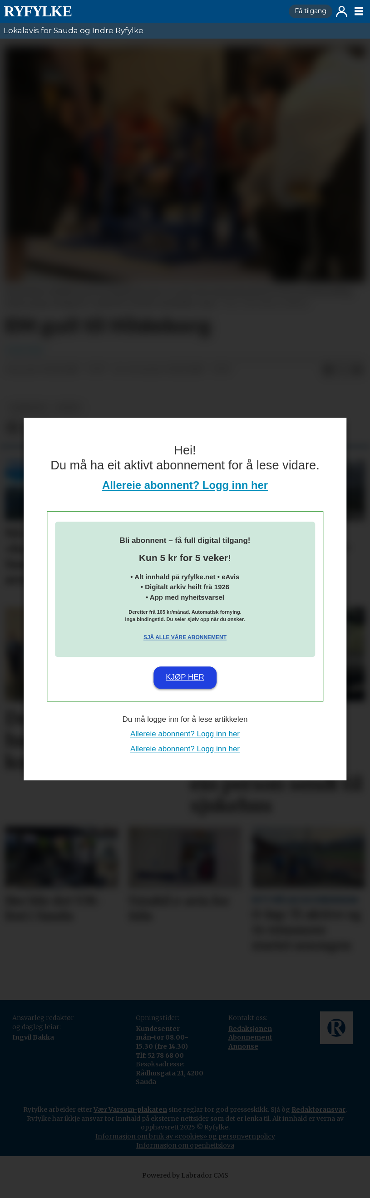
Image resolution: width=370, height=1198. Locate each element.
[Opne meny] (358, 11)
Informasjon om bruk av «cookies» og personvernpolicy (185, 1145)
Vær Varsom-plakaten (130, 1118)
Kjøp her (185, 677)
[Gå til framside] (142, 11)
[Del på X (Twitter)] (343, 379)
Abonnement (250, 1046)
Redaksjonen (250, 1038)
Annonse (243, 1055)
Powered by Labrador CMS (185, 1184)
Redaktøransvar (318, 1118)
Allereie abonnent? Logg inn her (185, 485)
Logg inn (341, 11)
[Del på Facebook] (328, 379)
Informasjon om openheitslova (185, 1154)
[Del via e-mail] (357, 379)
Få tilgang (310, 11)
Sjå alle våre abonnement (185, 638)
